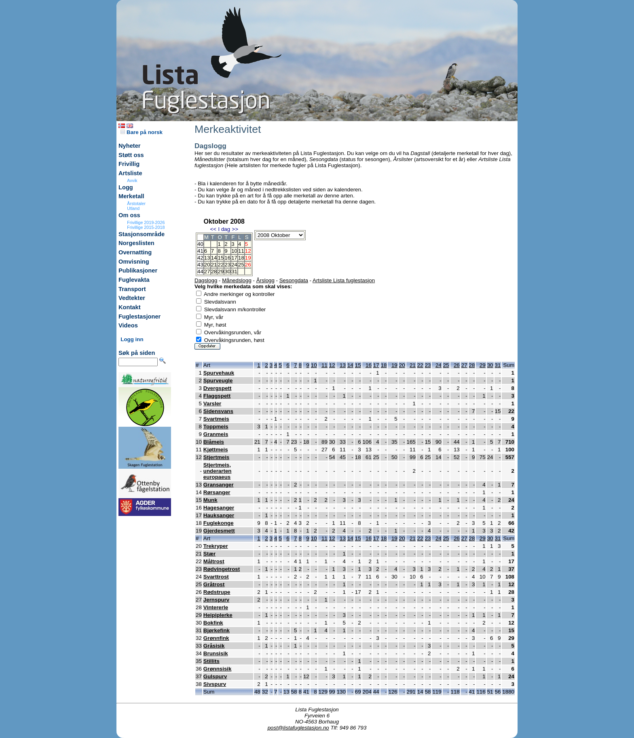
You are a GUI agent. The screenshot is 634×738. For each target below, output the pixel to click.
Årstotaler (136, 203)
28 (214, 271)
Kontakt (129, 307)
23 (227, 265)
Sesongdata (293, 280)
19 (394, 365)
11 (241, 251)
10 (234, 251)
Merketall (131, 196)
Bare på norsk (141, 132)
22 (221, 265)
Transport (132, 289)
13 (207, 258)
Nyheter (129, 146)
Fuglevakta (134, 280)
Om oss (129, 215)
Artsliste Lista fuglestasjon (344, 280)
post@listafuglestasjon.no (298, 728)
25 (241, 265)
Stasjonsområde (141, 234)
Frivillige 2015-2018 (146, 227)
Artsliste (130, 173)
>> (235, 229)
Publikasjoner (137, 270)
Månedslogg (236, 280)
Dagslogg (205, 280)
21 (214, 265)
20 (207, 265)
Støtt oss (131, 155)
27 (207, 271)
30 (227, 271)
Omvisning (133, 261)
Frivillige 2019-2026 (146, 222)
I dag (224, 229)
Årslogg (265, 280)
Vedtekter (131, 298)
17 (234, 258)
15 (221, 258)
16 (227, 258)
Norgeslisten (136, 243)
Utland (133, 208)
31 (234, 271)
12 (332, 365)
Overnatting (135, 252)
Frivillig (128, 164)
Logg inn (131, 339)
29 (221, 271)
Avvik (132, 180)
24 (234, 265)
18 (241, 258)
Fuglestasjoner (139, 316)
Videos (128, 325)
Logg (125, 187)
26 (457, 365)
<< (213, 229)
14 (214, 258)
